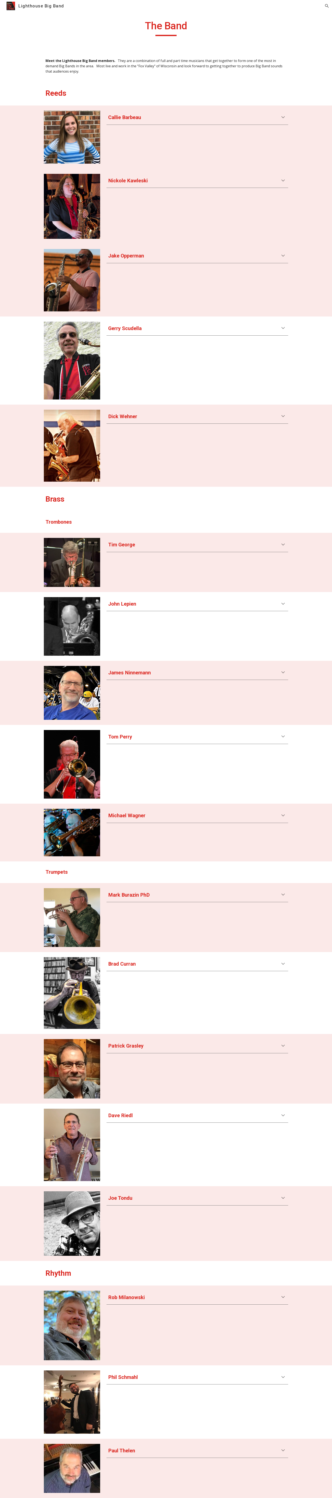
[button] (327, 6)
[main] (166, 28)
